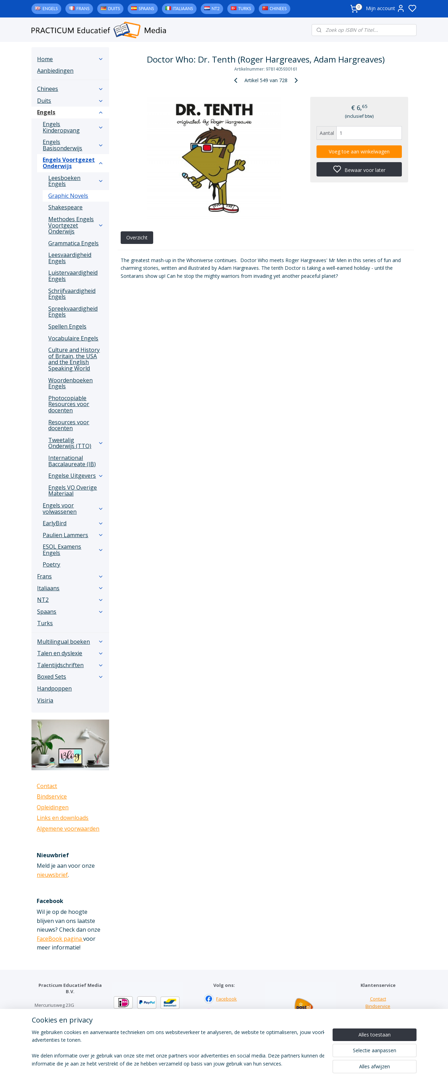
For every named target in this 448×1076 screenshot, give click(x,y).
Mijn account (385, 8)
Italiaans (183, 9)
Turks (244, 9)
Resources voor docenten (68, 425)
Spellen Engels (67, 326)
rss (267, 1063)
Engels (50, 9)
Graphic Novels (68, 196)
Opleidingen (53, 807)
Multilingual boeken (70, 641)
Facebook (226, 999)
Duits (114, 9)
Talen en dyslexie (70, 653)
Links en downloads (62, 818)
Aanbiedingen (55, 70)
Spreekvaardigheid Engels (73, 312)
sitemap (252, 1063)
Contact (47, 786)
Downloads (378, 1021)
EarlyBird (73, 523)
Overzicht (137, 237)
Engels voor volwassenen (73, 508)
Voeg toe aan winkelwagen (359, 151)
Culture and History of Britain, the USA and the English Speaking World (74, 359)
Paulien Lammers (73, 535)
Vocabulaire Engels (73, 338)
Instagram (226, 1013)
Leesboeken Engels (76, 181)
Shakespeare (65, 207)
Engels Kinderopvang (73, 127)
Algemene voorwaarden (68, 828)
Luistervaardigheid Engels (73, 276)
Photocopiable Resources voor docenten (68, 404)
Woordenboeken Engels (70, 383)
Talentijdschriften (70, 665)
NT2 (216, 9)
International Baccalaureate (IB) (72, 461)
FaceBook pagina (60, 939)
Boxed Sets (70, 676)
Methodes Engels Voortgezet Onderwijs (76, 225)
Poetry (51, 564)
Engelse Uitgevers (76, 475)
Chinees (278, 9)
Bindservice (52, 796)
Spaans (146, 9)
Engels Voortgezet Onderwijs (73, 163)
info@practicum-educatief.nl (64, 1034)
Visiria (45, 700)
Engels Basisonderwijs (73, 145)
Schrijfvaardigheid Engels (71, 294)
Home (70, 59)
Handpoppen (54, 688)
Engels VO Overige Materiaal (72, 491)
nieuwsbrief (52, 875)
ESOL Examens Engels (73, 550)
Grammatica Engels (73, 243)
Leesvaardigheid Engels (69, 258)
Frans (83, 9)
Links (377, 1013)
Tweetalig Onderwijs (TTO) (76, 443)
